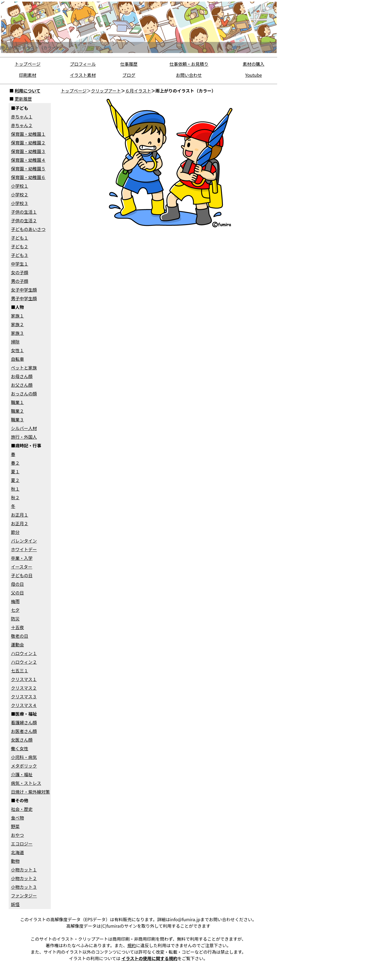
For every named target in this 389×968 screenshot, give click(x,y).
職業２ (17, 411)
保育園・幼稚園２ (28, 142)
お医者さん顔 (24, 731)
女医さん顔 (21, 739)
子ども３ (19, 255)
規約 (131, 945)
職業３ (17, 419)
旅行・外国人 (24, 437)
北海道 (17, 852)
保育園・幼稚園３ (28, 151)
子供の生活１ (24, 212)
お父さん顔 (21, 385)
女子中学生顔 (24, 289)
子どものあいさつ (28, 229)
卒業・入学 (21, 558)
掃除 (15, 341)
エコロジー (21, 843)
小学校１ (19, 186)
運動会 (17, 644)
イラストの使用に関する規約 (149, 958)
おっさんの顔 (24, 393)
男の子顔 (19, 281)
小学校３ (19, 203)
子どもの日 (21, 575)
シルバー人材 (24, 428)
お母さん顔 (21, 376)
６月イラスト (138, 90)
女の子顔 (19, 272)
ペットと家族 (24, 367)
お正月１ (19, 514)
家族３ (17, 333)
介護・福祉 (21, 774)
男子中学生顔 (24, 298)
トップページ (28, 64)
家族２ (17, 324)
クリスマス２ (24, 688)
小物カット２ (24, 878)
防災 (15, 618)
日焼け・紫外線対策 (30, 791)
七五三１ (19, 670)
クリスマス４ (24, 705)
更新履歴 (23, 98)
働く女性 (19, 748)
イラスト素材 (83, 75)
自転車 (17, 359)
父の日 (17, 592)
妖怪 (15, 904)
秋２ (15, 497)
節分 (15, 532)
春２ (15, 463)
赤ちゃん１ (21, 116)
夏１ (15, 471)
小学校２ (19, 194)
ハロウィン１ (24, 653)
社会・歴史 (21, 809)
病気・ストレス (26, 783)
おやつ (17, 835)
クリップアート (106, 90)
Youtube (253, 75)
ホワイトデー (24, 549)
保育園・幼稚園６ (28, 177)
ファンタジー (24, 895)
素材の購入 (253, 64)
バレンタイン (24, 540)
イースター (21, 566)
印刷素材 (27, 75)
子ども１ (19, 237)
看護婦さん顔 (24, 722)
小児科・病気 (24, 757)
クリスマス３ (24, 696)
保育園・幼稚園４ (28, 160)
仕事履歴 (129, 64)
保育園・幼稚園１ (28, 134)
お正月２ (19, 523)
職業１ (17, 402)
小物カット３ (24, 887)
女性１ (17, 350)
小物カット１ (24, 869)
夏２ (15, 480)
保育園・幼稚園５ (28, 168)
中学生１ (19, 263)
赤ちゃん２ (21, 125)
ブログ (128, 75)
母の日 (17, 584)
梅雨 (15, 601)
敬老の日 (19, 636)
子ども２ (19, 246)
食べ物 (17, 817)
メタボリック (24, 765)
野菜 (15, 826)
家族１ (17, 315)
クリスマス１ (24, 679)
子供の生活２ (24, 220)
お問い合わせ (189, 75)
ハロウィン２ (24, 662)
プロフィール (83, 64)
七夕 (15, 610)
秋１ (15, 488)
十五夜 (17, 627)
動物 (15, 861)
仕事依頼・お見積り (188, 64)
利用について (28, 90)
